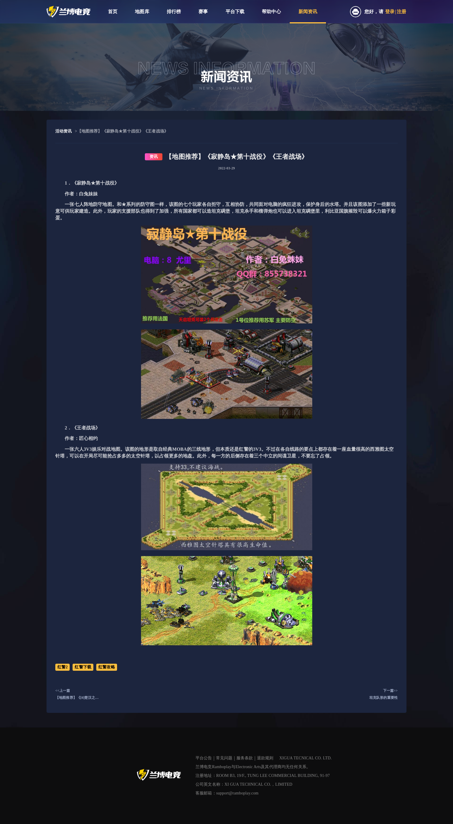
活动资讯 (63, 131)
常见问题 (224, 758)
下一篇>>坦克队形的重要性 (383, 694)
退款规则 (265, 758)
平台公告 (203, 758)
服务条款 (244, 758)
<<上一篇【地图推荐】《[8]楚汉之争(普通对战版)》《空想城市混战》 (77, 695)
